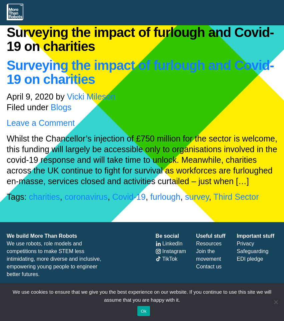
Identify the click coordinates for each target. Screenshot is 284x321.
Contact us (208, 266)
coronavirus (86, 196)
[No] (275, 302)
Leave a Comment (41, 123)
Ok (143, 311)
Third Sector (236, 196)
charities (44, 196)
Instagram (171, 251)
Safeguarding (252, 251)
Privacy (245, 243)
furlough (165, 196)
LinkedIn (169, 243)
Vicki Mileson (91, 96)
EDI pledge (250, 259)
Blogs (61, 107)
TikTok (167, 259)
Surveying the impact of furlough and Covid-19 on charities (140, 72)
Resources (208, 243)
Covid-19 (129, 196)
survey (197, 196)
